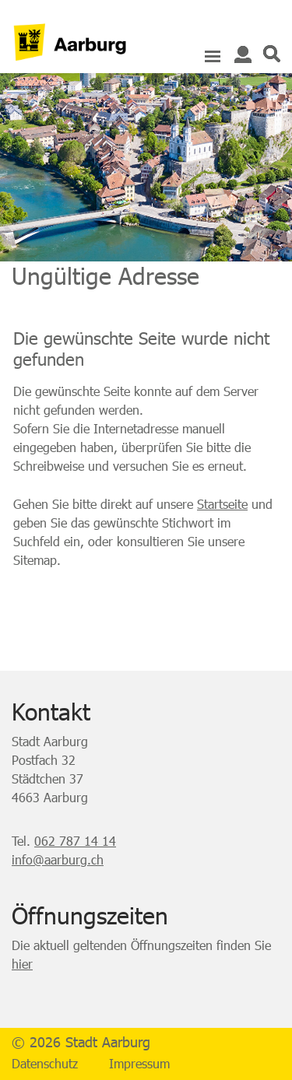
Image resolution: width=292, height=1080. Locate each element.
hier (22, 963)
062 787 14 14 (75, 840)
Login (243, 54)
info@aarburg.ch (58, 859)
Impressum (139, 1063)
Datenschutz (45, 1063)
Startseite (222, 503)
